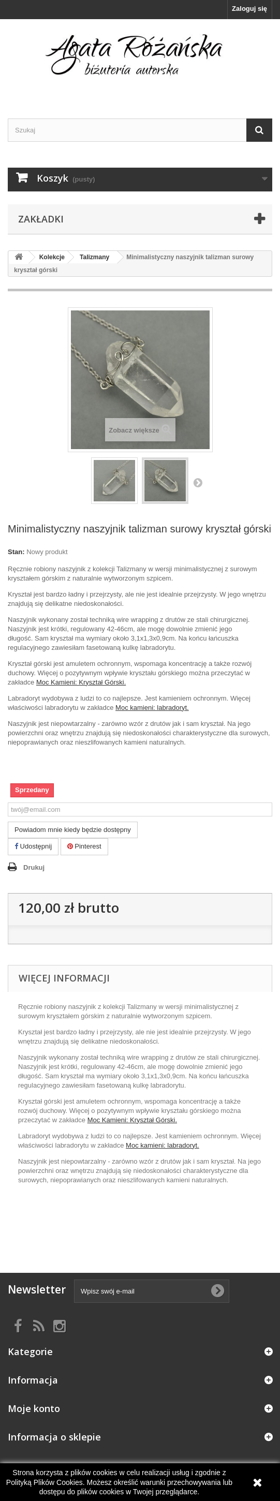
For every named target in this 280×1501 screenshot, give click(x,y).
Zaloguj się (249, 8)
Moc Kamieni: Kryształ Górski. (81, 682)
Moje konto (34, 1408)
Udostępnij (33, 846)
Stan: (16, 552)
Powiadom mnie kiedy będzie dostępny (72, 830)
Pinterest (84, 846)
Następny (198, 482)
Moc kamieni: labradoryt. (152, 707)
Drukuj (34, 867)
